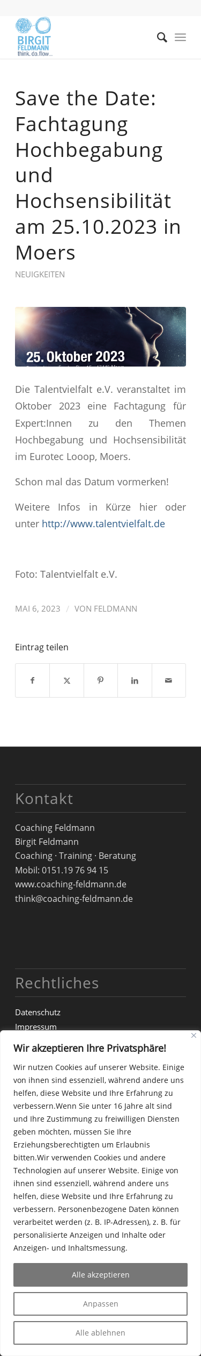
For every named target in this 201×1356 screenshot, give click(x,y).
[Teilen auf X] (66, 680)
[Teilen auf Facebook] (32, 680)
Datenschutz (38, 1012)
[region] (100, 1193)
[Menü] (180, 37)
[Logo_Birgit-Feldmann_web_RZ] (83, 37)
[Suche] (156, 37)
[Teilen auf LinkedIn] (134, 680)
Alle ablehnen (100, 1333)
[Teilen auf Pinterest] (100, 680)
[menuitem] (156, 37)
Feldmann (115, 608)
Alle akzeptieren (101, 1274)
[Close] (193, 1035)
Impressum (36, 1026)
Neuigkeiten (40, 274)
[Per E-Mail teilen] (168, 680)
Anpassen (100, 1303)
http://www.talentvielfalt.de (103, 523)
